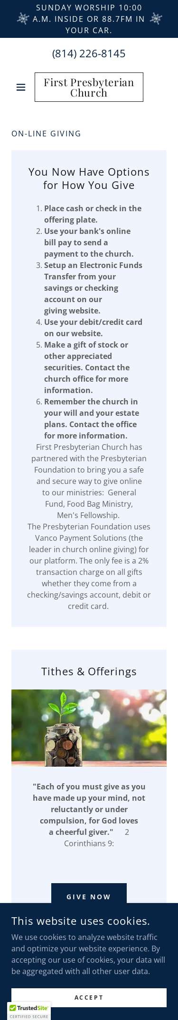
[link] (89, 87)
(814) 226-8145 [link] (89, 53)
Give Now (89, 896)
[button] (23, 87)
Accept (89, 997)
